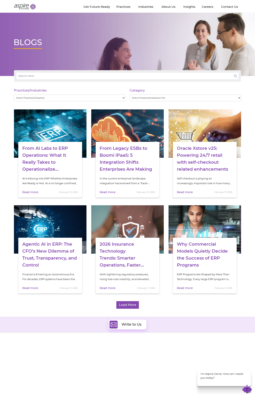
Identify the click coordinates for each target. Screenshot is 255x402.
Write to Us (125, 324)
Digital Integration (145, 359)
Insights (51, 350)
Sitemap (168, 391)
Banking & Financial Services (207, 355)
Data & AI (90, 359)
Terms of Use (132, 391)
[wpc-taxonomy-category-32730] (185, 97)
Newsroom (21, 360)
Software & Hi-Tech (201, 350)
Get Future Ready (57, 355)
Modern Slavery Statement (63, 391)
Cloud (137, 350)
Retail (192, 365)
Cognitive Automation (98, 368)
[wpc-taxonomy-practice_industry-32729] (69, 97)
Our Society (21, 364)
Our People (53, 360)
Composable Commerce (149, 363)
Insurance (195, 360)
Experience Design (145, 368)
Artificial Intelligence (97, 363)
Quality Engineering (97, 354)
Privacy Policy (151, 391)
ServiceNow (91, 377)
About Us (20, 350)
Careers (19, 355)
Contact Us (189, 391)
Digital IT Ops (92, 373)
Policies (51, 364)
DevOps (138, 354)
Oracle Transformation (147, 373)
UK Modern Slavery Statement (102, 391)
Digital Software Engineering (102, 350)
